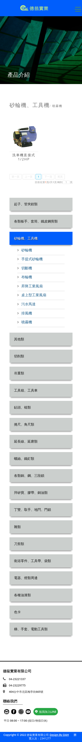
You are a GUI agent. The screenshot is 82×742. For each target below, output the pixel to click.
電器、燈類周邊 (26, 577)
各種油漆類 (22, 595)
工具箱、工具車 (26, 390)
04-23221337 (17, 679)
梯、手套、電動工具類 (31, 629)
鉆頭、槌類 (22, 407)
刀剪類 (19, 543)
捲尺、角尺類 (24, 424)
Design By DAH (59, 735)
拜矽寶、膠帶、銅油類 (31, 492)
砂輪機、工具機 (26, 238)
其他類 (19, 339)
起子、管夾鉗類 (26, 204)
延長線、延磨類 (26, 441)
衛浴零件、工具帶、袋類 (32, 560)
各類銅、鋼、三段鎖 (29, 475)
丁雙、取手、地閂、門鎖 (32, 509)
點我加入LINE (46, 712)
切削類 (19, 356)
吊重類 (19, 373)
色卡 (17, 612)
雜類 (17, 526)
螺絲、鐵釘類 (24, 458)
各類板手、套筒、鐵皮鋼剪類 (36, 221)
